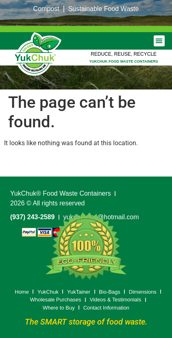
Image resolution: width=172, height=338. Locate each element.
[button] (159, 40)
